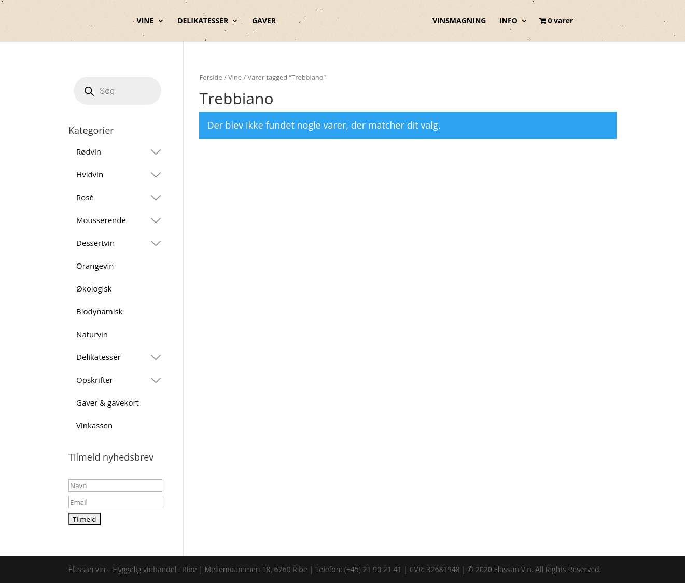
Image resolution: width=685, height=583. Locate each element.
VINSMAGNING (459, 21)
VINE (145, 21)
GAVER (264, 21)
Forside (210, 77)
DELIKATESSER (202, 21)
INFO (508, 21)
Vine (235, 77)
